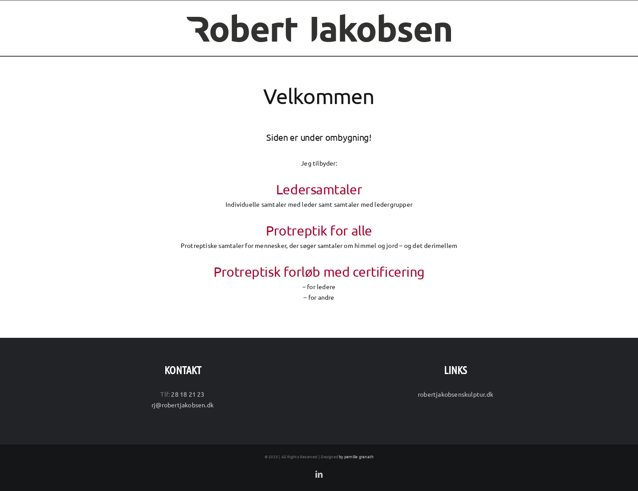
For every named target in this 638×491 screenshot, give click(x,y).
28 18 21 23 (187, 394)
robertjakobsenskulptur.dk (455, 394)
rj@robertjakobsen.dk (183, 405)
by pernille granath (356, 456)
